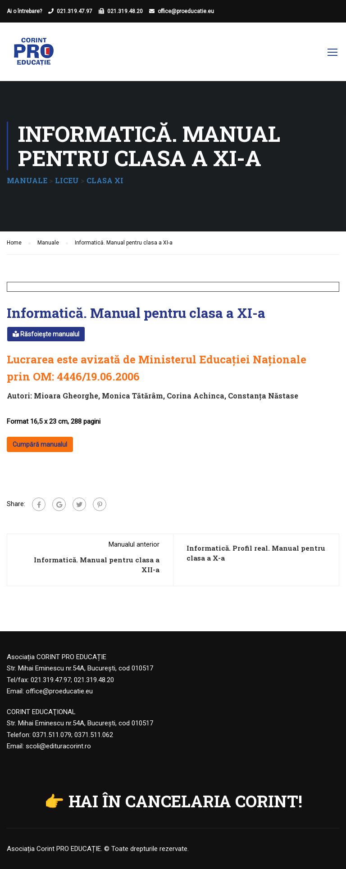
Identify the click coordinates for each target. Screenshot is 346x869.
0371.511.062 (93, 735)
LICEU (67, 180)
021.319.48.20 (125, 11)
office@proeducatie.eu (186, 11)
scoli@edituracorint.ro (58, 746)
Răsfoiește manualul (46, 334)
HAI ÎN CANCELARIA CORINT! (185, 801)
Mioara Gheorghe (66, 395)
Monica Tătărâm (132, 395)
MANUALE (27, 180)
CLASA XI (104, 180)
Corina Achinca (195, 395)
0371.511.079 (51, 735)
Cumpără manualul (40, 444)
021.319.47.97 (74, 11)
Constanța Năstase (263, 395)
